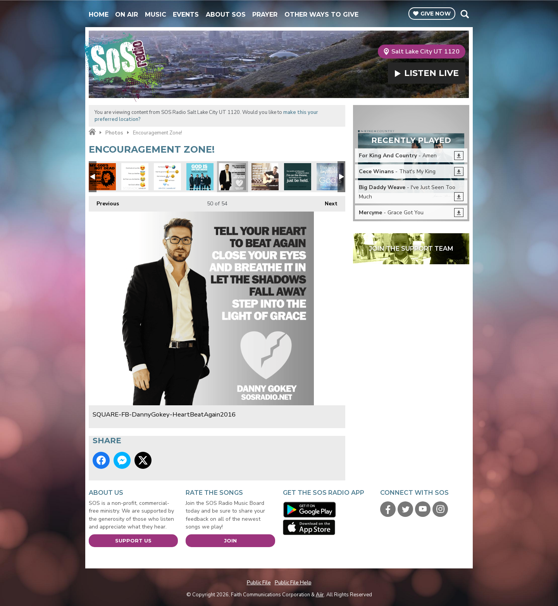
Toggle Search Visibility (464, 14)
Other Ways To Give (321, 14)
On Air (126, 14)
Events (186, 14)
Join (230, 540)
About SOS (226, 14)
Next (327, 201)
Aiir (320, 594)
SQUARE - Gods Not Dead (102, 176)
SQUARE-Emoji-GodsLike (134, 176)
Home (98, 14)
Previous (104, 201)
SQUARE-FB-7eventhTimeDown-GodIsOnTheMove (200, 176)
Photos (114, 132)
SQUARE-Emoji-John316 (167, 176)
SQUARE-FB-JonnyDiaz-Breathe (265, 176)
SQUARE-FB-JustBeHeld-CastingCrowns (297, 176)
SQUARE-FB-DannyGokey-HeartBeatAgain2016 (232, 176)
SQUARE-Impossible (330, 176)
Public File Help (293, 582)
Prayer (264, 14)
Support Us (133, 540)
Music (155, 14)
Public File (259, 582)
